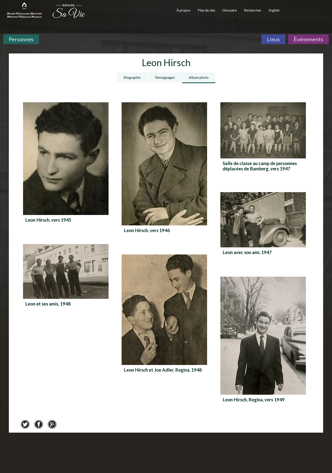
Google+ (52, 424)
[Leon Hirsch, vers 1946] (164, 171)
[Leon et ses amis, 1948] (66, 279)
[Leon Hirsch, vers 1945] (66, 166)
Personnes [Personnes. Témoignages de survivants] (21, 39)
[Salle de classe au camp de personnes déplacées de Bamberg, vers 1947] (263, 138)
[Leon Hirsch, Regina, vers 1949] (263, 344)
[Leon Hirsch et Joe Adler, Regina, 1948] (164, 317)
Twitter (25, 424)
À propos (183, 10)
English (274, 10)
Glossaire (229, 10)
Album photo (199, 77)
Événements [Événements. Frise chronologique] (308, 39)
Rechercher (252, 10)
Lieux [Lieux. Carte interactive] (273, 39)
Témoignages (164, 77)
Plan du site (206, 10)
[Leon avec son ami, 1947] (263, 228)
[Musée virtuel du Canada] (308, 11)
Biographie (132, 77)
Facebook (38, 424)
